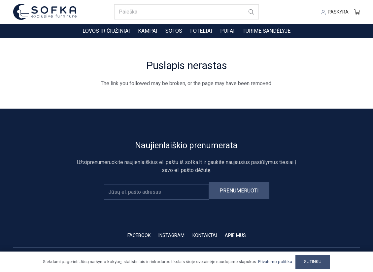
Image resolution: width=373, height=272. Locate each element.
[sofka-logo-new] (45, 12)
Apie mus (235, 235)
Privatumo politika (275, 261)
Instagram (171, 235)
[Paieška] (186, 12)
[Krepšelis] (357, 12)
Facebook (139, 235)
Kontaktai (204, 235)
